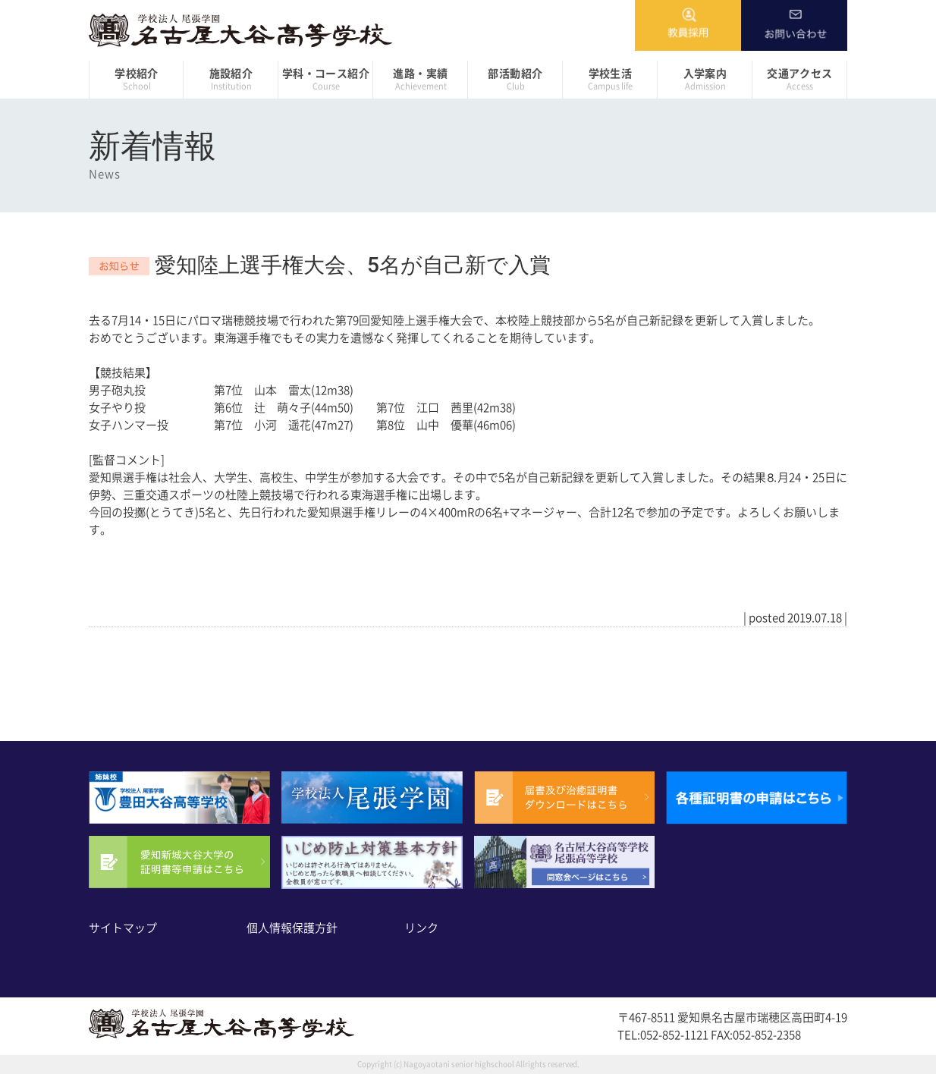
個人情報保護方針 (292, 928)
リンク (421, 928)
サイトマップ (123, 928)
